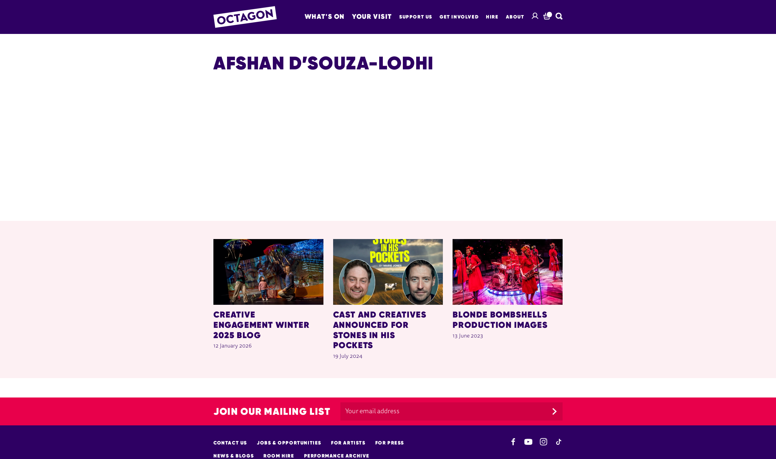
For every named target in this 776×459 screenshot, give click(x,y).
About (515, 17)
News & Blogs (233, 456)
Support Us (415, 17)
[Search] (559, 16)
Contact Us (230, 443)
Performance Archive (337, 456)
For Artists (348, 443)
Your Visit (372, 16)
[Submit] (554, 411)
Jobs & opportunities (289, 443)
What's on (325, 16)
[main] (388, 206)
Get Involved (459, 17)
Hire (492, 17)
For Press (389, 443)
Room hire (278, 456)
